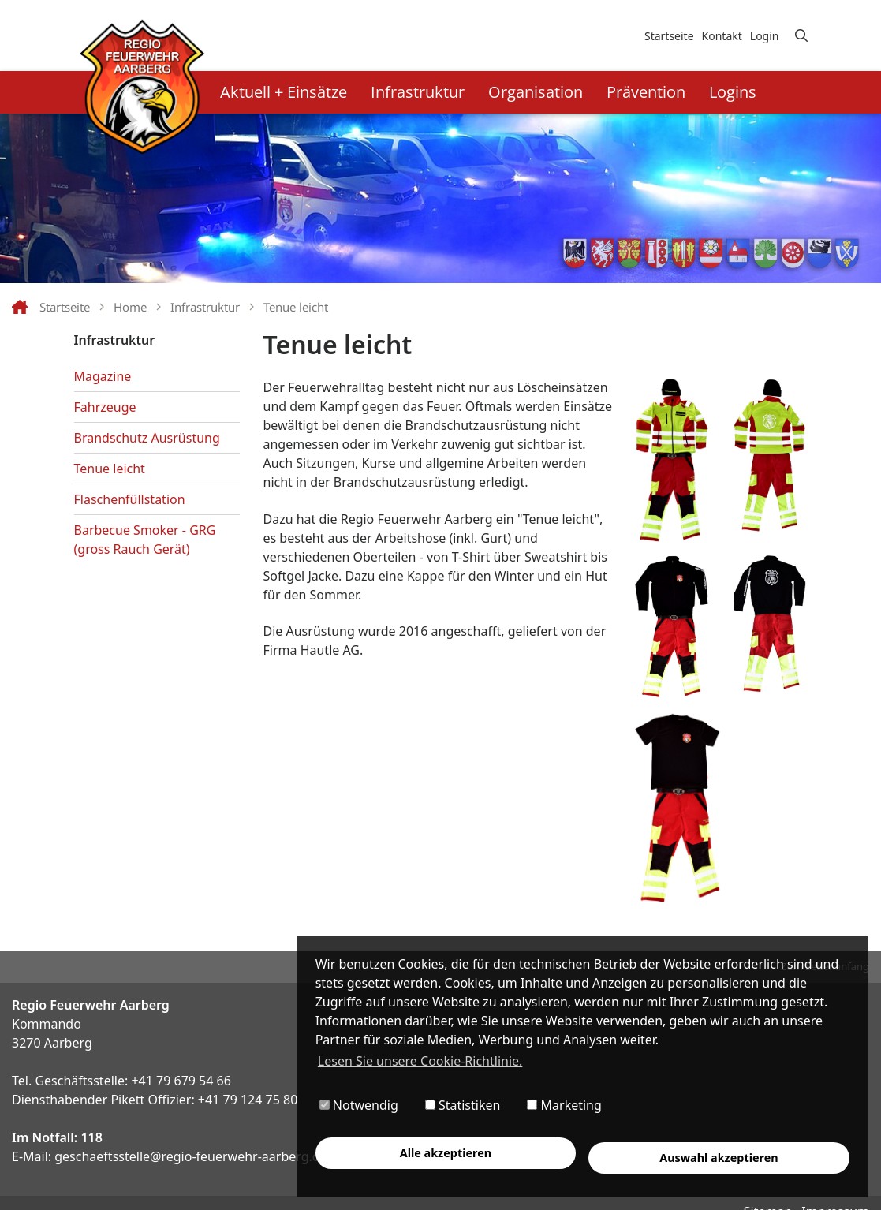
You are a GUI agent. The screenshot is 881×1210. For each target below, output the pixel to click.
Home (130, 307)
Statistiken (463, 1106)
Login (764, 35)
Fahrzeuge (105, 407)
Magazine (103, 376)
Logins (732, 92)
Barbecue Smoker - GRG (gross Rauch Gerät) (145, 539)
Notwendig (358, 1106)
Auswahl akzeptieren (719, 1157)
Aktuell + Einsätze (283, 92)
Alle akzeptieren (445, 1152)
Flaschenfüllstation (129, 499)
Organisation (535, 92)
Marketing (565, 1106)
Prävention (646, 92)
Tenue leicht (295, 307)
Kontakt (722, 35)
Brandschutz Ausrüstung (147, 437)
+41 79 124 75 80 (247, 1099)
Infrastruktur (418, 92)
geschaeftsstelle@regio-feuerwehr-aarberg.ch (190, 1156)
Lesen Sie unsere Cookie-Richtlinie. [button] (420, 1061)
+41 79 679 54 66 (180, 1080)
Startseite (669, 35)
